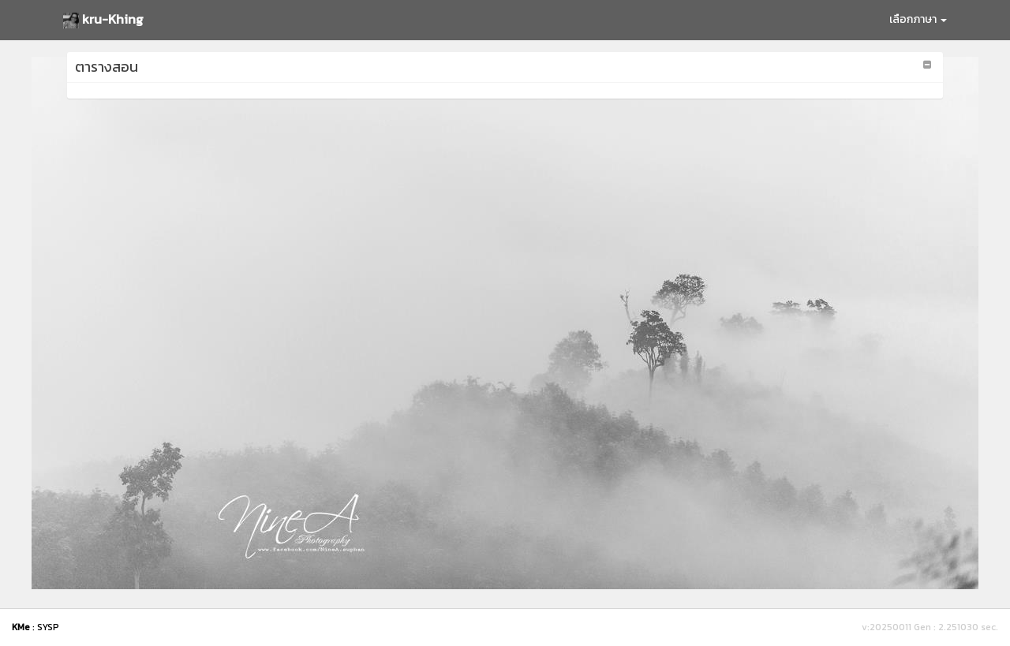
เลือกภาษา (918, 19)
